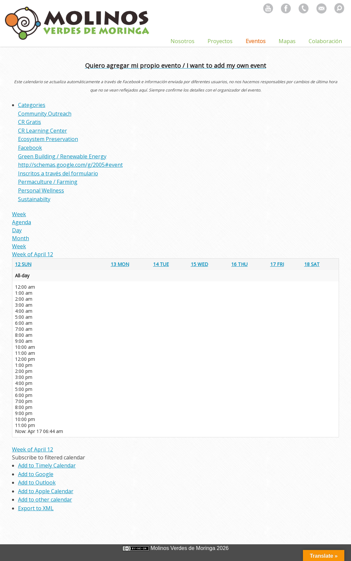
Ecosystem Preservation (48, 139)
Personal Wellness (41, 190)
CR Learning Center (42, 130)
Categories (31, 105)
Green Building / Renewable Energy (62, 156)
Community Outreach (44, 113)
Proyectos (220, 41)
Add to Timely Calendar (47, 465)
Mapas (287, 41)
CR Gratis (29, 122)
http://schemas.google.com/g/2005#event (70, 164)
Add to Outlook (37, 482)
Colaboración (325, 41)
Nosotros (182, 41)
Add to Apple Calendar (45, 491)
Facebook (30, 147)
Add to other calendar (45, 499)
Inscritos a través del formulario (58, 173)
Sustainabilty (34, 199)
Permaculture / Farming (47, 181)
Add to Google (35, 474)
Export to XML (36, 508)
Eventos (256, 41)
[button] (48, 457)
